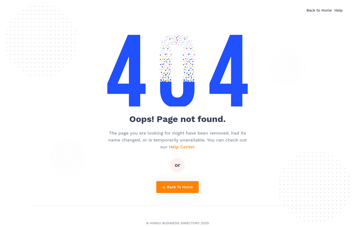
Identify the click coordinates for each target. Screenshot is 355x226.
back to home (177, 187)
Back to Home (319, 10)
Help (338, 10)
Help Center (182, 146)
